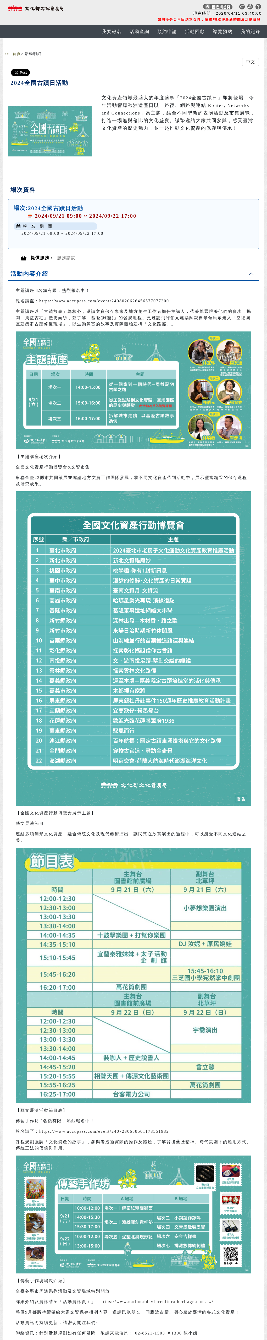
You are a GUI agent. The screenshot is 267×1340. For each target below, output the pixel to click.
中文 (250, 61)
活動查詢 (139, 31)
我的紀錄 (250, 31)
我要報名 (112, 31)
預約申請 (167, 31)
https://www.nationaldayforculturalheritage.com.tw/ (157, 1301)
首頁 (17, 54)
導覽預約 (223, 31)
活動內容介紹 (29, 273)
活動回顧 (195, 31)
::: (7, 54)
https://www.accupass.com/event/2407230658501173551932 (104, 1131)
